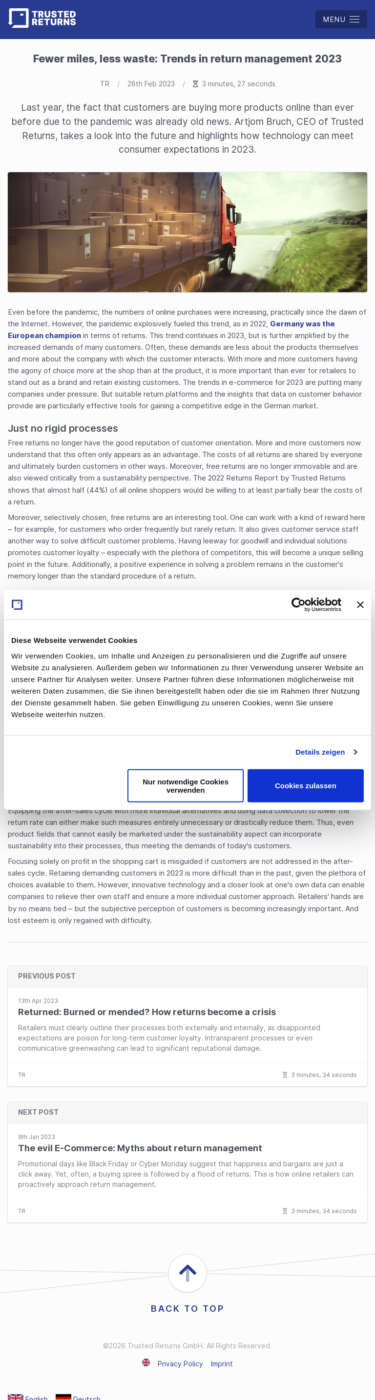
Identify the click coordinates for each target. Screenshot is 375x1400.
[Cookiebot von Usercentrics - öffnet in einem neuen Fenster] (298, 605)
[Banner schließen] (360, 604)
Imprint (222, 1364)
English (146, 1362)
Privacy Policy (180, 1364)
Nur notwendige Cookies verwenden (186, 785)
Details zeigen (320, 752)
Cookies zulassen (305, 785)
